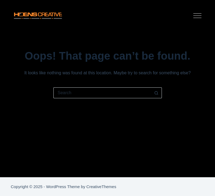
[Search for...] (102, 92)
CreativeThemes (101, 186)
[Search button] (156, 92)
